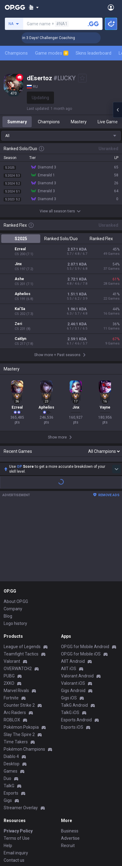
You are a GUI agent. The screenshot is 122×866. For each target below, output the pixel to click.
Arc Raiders (15, 642)
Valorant (12, 590)
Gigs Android (73, 620)
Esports (11, 722)
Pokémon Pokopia (21, 656)
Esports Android (76, 649)
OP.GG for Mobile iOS (81, 583)
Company (13, 538)
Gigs (8, 729)
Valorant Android (77, 605)
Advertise (70, 767)
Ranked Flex (101, 238)
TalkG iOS (70, 642)
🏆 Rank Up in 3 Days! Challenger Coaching (49, 38)
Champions (16, 53)
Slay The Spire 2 (19, 664)
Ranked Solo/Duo (61, 238)
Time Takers (16, 671)
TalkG (9, 715)
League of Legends (22, 576)
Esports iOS (72, 656)
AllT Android (73, 590)
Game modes (51, 53)
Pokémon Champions (24, 678)
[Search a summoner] (93, 24)
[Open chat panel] (117, 110)
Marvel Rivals (16, 620)
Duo (7, 707)
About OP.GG (16, 531)
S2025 (21, 238)
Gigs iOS (69, 627)
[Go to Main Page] (15, 7)
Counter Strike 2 (19, 634)
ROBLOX (12, 649)
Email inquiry (16, 782)
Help (8, 775)
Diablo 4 (11, 686)
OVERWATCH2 (18, 598)
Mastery (79, 121)
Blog (8, 545)
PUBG (9, 605)
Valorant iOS (73, 612)
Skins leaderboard (93, 53)
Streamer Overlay (21, 737)
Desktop (12, 693)
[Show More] (33, 7)
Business (69, 760)
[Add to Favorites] (82, 78)
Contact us (14, 789)
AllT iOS (68, 598)
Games (10, 700)
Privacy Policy (18, 760)
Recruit (68, 775)
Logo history (15, 552)
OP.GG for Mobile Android (85, 576)
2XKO (9, 612)
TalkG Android (74, 634)
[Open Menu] (111, 7)
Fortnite (11, 627)
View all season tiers (61, 211)
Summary (17, 121)
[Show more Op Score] (116, 398)
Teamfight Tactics (21, 583)
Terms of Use (17, 767)
